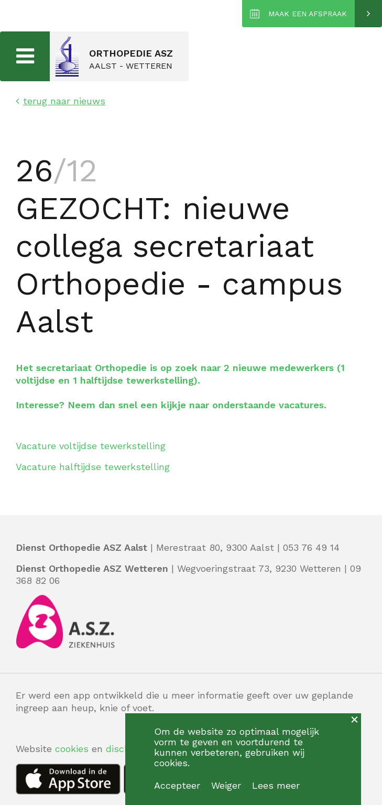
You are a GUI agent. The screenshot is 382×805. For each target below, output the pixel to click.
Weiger (226, 785)
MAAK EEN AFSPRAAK (307, 13)
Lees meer (276, 785)
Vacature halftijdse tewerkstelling (93, 466)
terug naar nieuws (60, 100)
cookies (72, 748)
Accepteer (177, 785)
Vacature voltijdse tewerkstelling (91, 445)
